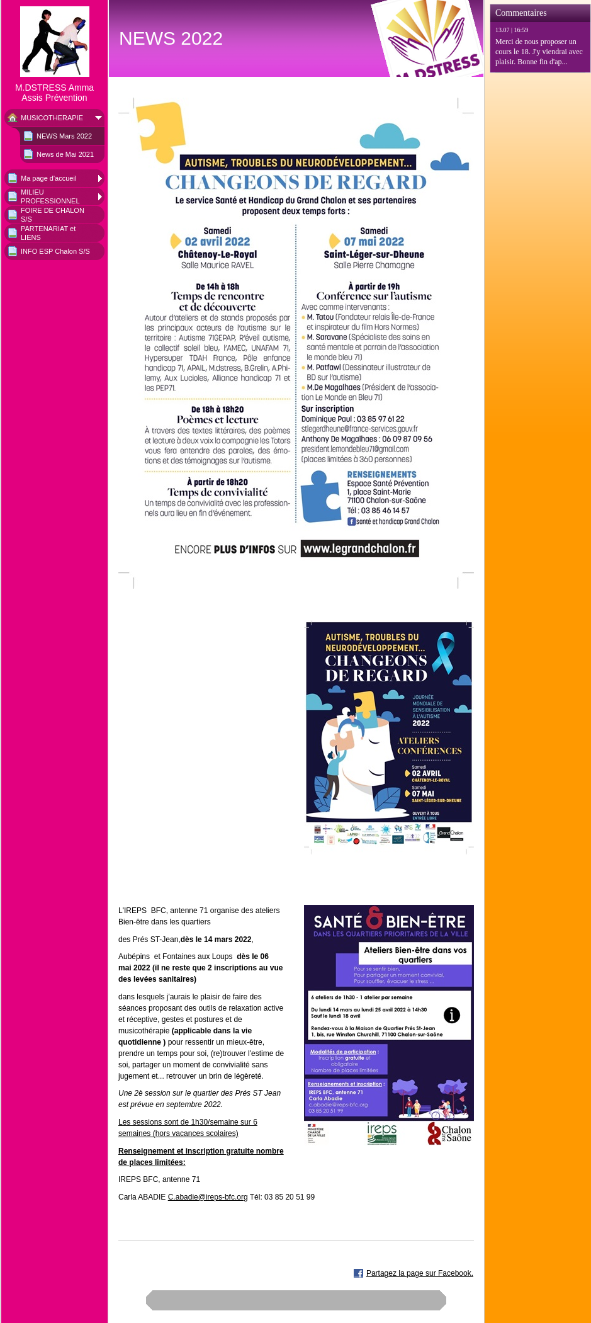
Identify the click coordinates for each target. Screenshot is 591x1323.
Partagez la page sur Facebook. (419, 1273)
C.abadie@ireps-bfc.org (208, 1197)
